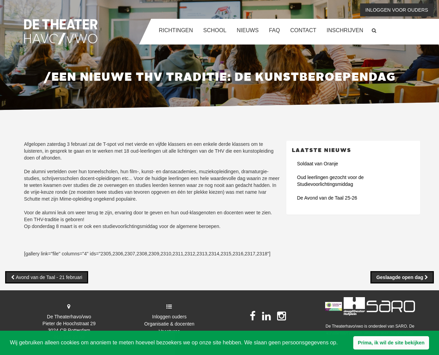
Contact (303, 30)
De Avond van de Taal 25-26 (327, 198)
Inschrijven (345, 30)
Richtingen (176, 30)
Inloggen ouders (169, 316)
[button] (391, 343)
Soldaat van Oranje (317, 163)
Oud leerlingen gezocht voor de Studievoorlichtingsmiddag (330, 181)
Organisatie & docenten (169, 324)
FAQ (274, 30)
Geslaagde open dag (400, 277)
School (215, 30)
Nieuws (248, 30)
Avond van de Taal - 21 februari (48, 277)
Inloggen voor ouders (396, 10)
